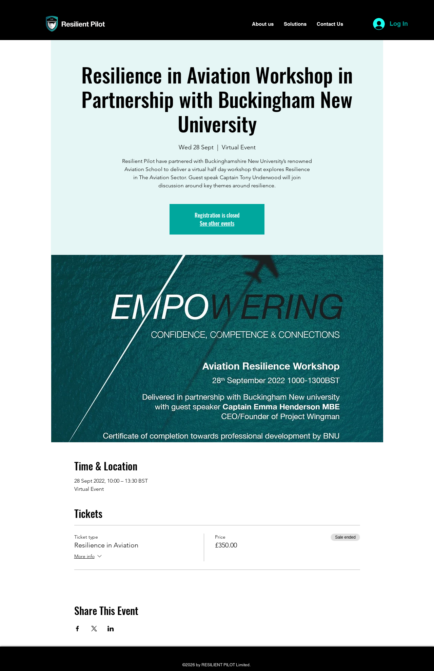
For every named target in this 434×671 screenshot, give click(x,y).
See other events (217, 223)
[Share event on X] (94, 628)
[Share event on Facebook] (77, 628)
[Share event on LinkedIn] (110, 628)
